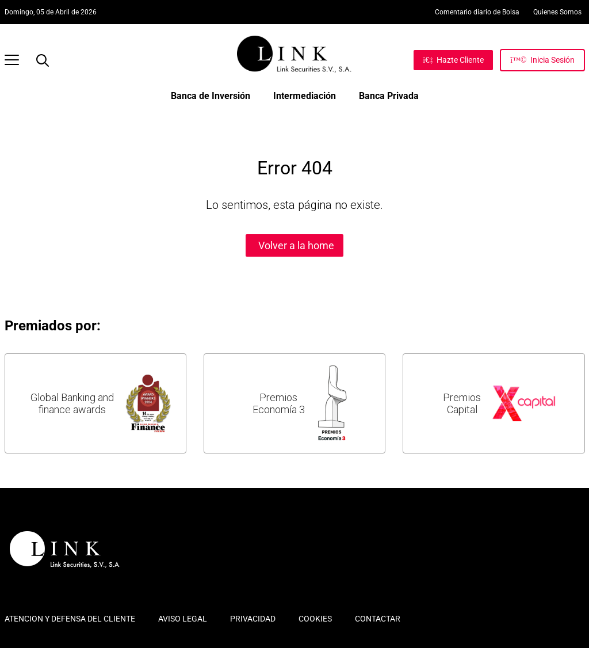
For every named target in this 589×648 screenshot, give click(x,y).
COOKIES (315, 618)
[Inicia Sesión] (542, 60)
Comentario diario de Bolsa (477, 12)
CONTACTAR (377, 618)
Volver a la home (296, 245)
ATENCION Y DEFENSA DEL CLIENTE (70, 618)
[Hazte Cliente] (453, 60)
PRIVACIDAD (253, 618)
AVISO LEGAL (182, 618)
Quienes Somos (557, 12)
